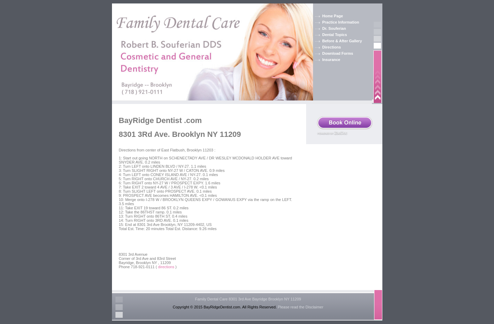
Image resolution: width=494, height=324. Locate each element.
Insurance (331, 60)
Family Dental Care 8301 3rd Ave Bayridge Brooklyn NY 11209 (248, 299)
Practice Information (340, 22)
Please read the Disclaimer (300, 307)
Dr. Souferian (334, 28)
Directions (331, 47)
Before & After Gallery (342, 41)
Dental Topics (334, 35)
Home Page (332, 16)
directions (166, 267)
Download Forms (337, 53)
